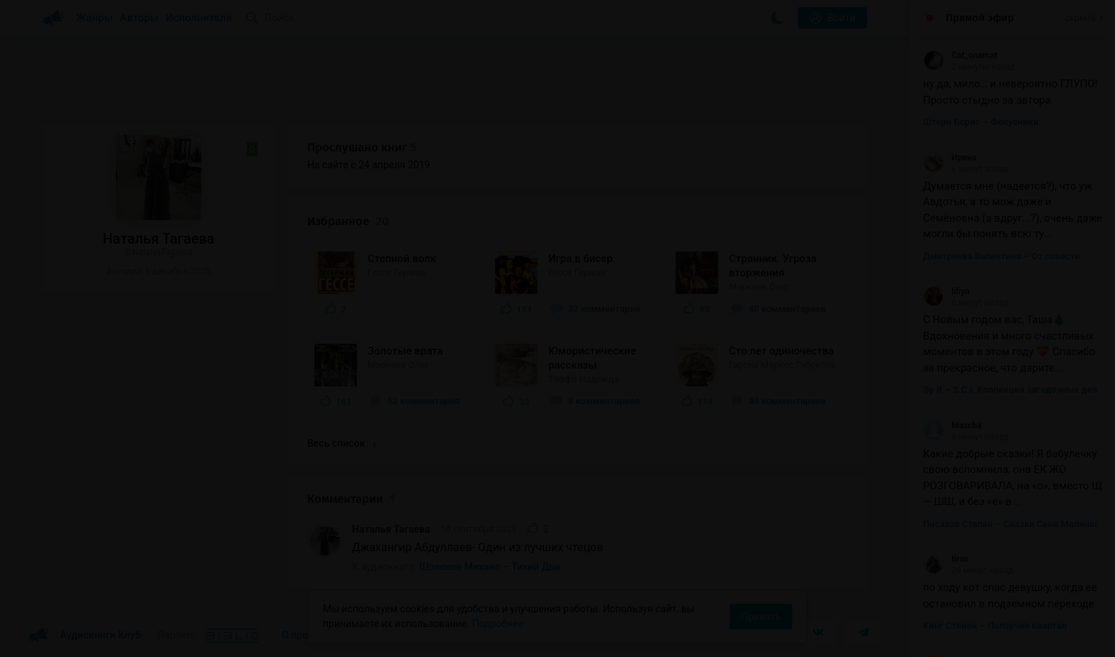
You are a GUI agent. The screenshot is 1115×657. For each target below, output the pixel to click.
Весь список (341, 443)
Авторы (139, 17)
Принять (761, 616)
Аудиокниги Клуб (84, 635)
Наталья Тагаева (391, 529)
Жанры (94, 17)
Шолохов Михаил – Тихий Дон (490, 566)
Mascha (952, 425)
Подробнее (497, 623)
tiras (946, 559)
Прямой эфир (980, 17)
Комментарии (351, 499)
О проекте (305, 635)
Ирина (949, 157)
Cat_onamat (960, 55)
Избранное (348, 221)
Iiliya (946, 291)
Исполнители (199, 17)
